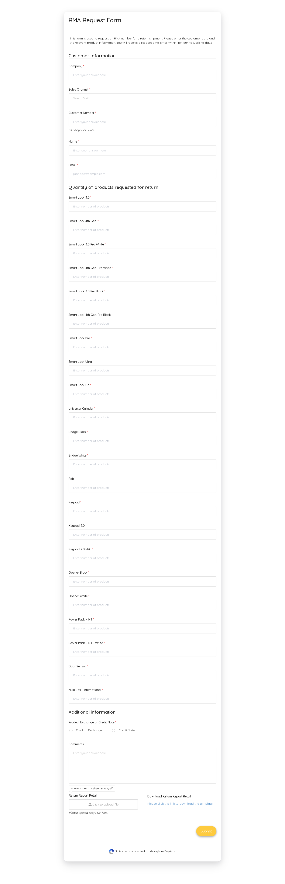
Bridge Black (77, 432)
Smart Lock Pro (79, 338)
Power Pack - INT (80, 619)
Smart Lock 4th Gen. (83, 221)
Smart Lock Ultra (80, 362)
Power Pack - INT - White (86, 643)
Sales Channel (78, 89)
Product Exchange (89, 730)
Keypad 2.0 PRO (80, 549)
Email (72, 165)
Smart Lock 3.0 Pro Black (86, 291)
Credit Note (127, 730)
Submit (206, 831)
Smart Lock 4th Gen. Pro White (90, 268)
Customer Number (81, 113)
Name (73, 141)
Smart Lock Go (79, 385)
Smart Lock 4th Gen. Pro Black (90, 315)
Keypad (74, 502)
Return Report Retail (83, 795)
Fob (71, 479)
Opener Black (78, 572)
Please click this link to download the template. (180, 804)
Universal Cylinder (81, 408)
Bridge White (77, 455)
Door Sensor (77, 666)
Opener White (78, 596)
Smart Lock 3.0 (79, 197)
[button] (142, 98)
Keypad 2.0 (77, 526)
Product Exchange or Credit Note (91, 722)
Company (75, 66)
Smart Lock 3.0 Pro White (86, 244)
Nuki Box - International (85, 690)
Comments (76, 744)
